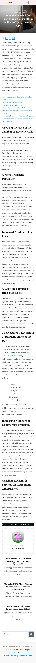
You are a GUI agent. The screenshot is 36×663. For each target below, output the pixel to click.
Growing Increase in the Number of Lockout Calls (17, 98)
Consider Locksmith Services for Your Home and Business (18, 120)
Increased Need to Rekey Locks (13, 105)
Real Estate (8, 524)
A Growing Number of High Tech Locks (16, 108)
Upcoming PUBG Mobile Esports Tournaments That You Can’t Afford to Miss (18, 586)
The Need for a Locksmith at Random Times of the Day (18, 112)
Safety (18, 524)
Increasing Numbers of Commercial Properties (18, 116)
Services (27, 524)
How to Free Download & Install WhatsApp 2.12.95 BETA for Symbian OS (18, 561)
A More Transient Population (12, 102)
